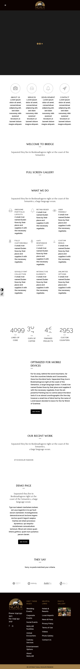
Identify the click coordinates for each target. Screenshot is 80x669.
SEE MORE (24, 542)
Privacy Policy (47, 624)
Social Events (32, 622)
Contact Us (46, 640)
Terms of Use (47, 628)
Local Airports (48, 615)
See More (36, 411)
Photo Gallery (47, 636)
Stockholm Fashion (23, 460)
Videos (45, 632)
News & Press (47, 619)
